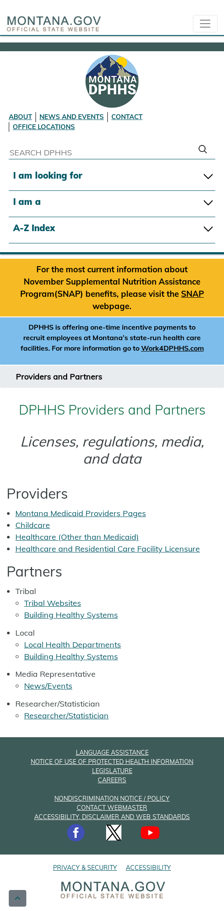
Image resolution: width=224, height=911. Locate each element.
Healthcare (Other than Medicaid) (77, 537)
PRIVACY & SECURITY (85, 868)
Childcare (32, 525)
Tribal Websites (52, 603)
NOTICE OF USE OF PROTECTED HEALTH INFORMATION (112, 762)
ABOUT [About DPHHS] (20, 117)
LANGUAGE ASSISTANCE (112, 752)
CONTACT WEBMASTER (112, 808)
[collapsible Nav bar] (205, 23)
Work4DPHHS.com (172, 348)
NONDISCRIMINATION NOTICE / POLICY (112, 798)
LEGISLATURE (112, 771)
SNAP (192, 293)
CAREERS (112, 780)
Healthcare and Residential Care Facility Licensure (107, 549)
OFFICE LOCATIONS (44, 127)
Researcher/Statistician (66, 716)
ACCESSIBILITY (148, 868)
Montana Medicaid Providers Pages (80, 513)
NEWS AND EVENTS (71, 117)
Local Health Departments (72, 645)
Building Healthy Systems (71, 615)
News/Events (48, 686)
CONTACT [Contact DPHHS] (126, 117)
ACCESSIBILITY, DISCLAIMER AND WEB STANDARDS (112, 817)
